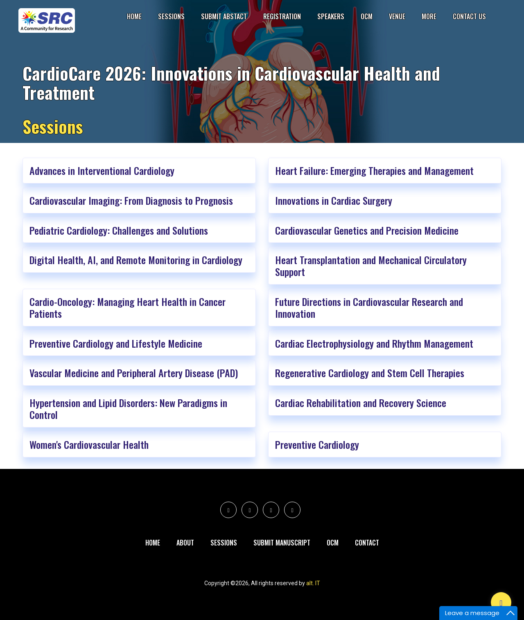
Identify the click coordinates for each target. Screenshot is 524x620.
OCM (367, 16)
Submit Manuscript (281, 543)
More (429, 16)
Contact (367, 543)
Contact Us (469, 16)
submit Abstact (224, 16)
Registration (282, 16)
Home (134, 16)
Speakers (330, 16)
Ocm (333, 543)
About (185, 543)
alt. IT (313, 583)
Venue (397, 16)
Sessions (171, 16)
